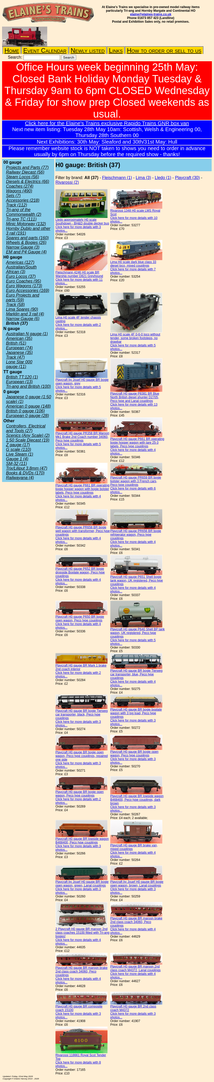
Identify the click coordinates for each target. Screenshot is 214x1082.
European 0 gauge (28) (27, 415)
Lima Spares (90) (22, 309)
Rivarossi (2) (67, 182)
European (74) (19, 348)
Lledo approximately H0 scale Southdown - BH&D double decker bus (82, 221)
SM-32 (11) (16, 463)
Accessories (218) (22, 200)
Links (116, 50)
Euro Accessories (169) (27, 290)
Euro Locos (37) (21, 276)
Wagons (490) (19, 191)
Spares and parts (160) (27, 238)
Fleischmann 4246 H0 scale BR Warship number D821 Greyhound (79, 274)
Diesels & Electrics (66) (27, 181)
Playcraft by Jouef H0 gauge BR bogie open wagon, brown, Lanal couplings (136, 883)
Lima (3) (143, 177)
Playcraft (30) (187, 177)
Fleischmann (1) (117, 177)
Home (11, 50)
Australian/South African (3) (21, 269)
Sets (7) (13, 195)
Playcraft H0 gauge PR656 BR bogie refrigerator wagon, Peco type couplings (135, 534)
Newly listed (88, 50)
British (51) (16, 343)
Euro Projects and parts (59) (22, 297)
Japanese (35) (19, 352)
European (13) (19, 382)
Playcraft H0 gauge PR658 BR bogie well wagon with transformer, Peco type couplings (82, 530)
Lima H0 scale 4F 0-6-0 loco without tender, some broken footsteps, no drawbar (135, 338)
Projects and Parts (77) (27, 167)
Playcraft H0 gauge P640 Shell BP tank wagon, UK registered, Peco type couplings (137, 632)
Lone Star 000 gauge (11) (19, 364)
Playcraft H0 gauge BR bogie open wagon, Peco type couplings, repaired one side (81, 755)
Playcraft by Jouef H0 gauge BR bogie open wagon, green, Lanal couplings (81, 883)
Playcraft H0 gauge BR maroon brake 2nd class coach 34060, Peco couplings (136, 921)
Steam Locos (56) (22, 177)
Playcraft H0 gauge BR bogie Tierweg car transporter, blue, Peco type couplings (136, 674)
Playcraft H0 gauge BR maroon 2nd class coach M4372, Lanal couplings (135, 968)
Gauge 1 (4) (17, 459)
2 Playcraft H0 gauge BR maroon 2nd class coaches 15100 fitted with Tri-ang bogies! (82, 932)
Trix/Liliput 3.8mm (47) (26, 468)
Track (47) (15, 357)
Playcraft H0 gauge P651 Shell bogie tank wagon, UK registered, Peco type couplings (136, 580)
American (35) (19, 338)
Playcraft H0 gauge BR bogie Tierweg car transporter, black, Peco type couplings (81, 714)
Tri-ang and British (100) (28, 386)
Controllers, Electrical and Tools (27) (25, 428)
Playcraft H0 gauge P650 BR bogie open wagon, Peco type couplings (79, 618)
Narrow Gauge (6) (22, 318)
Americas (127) (20, 262)
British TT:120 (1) (22, 377)
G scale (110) (18, 449)
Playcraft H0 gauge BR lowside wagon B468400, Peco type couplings (82, 840)
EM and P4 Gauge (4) (26, 252)
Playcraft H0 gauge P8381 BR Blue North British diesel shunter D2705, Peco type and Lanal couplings (134, 397)
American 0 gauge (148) (28, 406)
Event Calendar (45, 50)
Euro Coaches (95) (23, 281)
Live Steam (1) (19, 454)
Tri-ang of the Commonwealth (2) (23, 212)
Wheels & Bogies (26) (26, 242)
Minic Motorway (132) (26, 224)
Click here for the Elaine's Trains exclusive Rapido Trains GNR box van (107, 123)
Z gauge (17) (18, 445)
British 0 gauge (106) (25, 411)
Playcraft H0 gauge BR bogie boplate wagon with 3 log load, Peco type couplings (136, 713)
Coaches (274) (19, 186)
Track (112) (16, 205)
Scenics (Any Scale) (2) (28, 435)
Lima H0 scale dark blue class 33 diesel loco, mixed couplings (133, 263)
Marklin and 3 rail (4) (25, 314)
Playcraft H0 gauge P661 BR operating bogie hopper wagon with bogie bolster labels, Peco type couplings (82, 489)
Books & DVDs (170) (25, 473)
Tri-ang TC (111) (21, 219)
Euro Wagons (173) (24, 286)
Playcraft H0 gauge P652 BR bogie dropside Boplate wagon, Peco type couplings (80, 572)
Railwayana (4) (20, 477)
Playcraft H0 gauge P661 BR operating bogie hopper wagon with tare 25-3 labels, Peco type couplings (137, 442)
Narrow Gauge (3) (22, 247)
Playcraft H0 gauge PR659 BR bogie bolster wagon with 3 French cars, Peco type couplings (135, 481)
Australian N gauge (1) (27, 334)
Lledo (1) (163, 177)
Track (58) (15, 304)
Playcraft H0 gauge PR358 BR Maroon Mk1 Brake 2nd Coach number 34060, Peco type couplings (82, 436)
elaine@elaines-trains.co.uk (150, 14)
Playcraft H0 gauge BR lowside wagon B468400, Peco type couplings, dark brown (136, 799)
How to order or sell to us (164, 50)
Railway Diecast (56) (25, 172)
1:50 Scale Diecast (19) (27, 440)
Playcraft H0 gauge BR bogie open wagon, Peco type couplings (134, 753)
